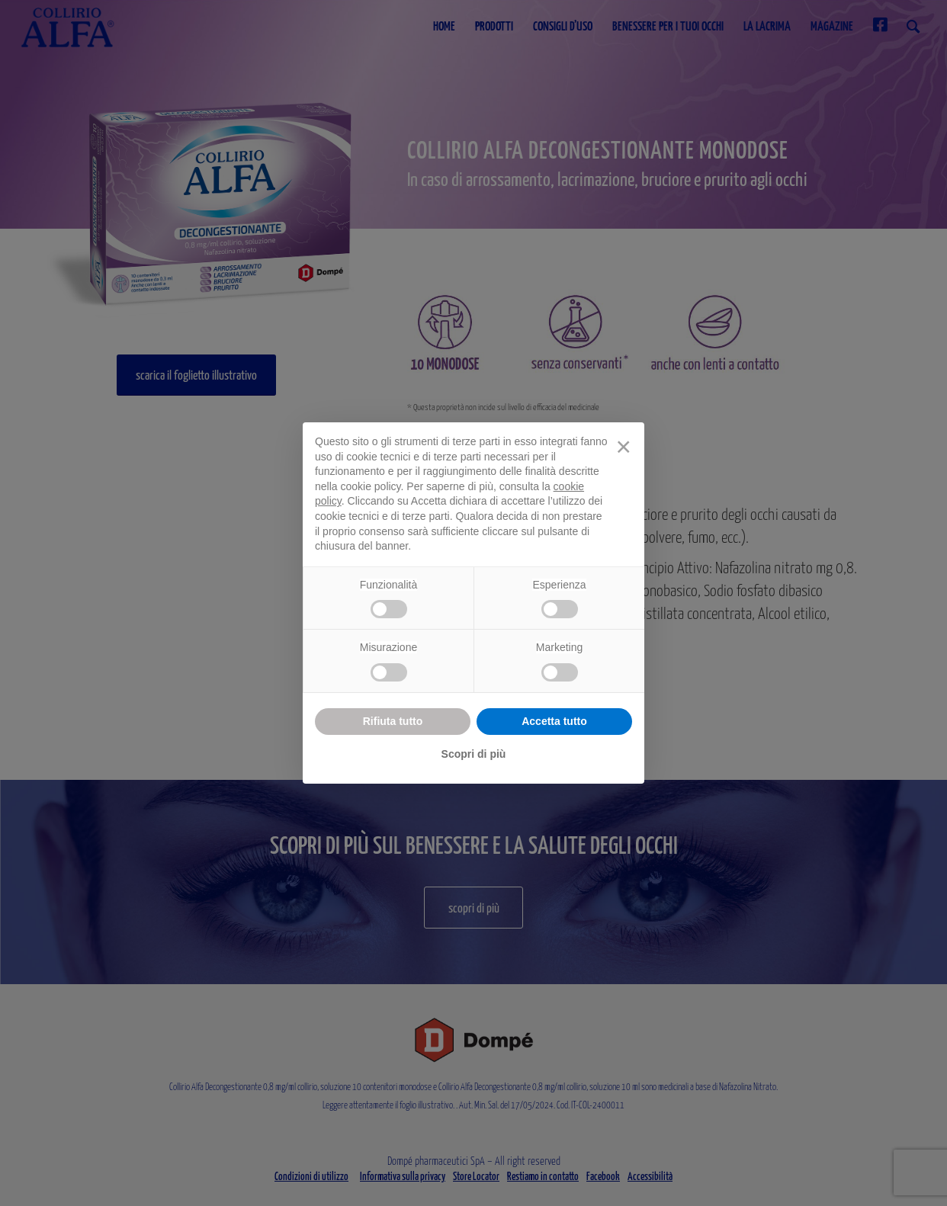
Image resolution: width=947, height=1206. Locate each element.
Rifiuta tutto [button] (393, 721)
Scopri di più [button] (473, 754)
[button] (624, 447)
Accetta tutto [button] (554, 721)
